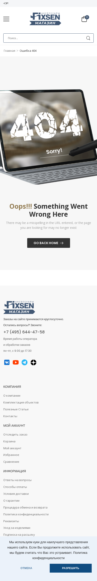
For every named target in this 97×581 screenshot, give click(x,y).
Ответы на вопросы (17, 480)
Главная (9, 51)
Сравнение (11, 462)
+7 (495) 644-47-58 (24, 332)
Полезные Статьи (16, 409)
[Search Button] (88, 38)
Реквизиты (11, 521)
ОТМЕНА (26, 568)
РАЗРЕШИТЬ (70, 568)
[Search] (48, 38)
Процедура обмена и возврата (25, 507)
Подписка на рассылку (19, 535)
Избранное (11, 455)
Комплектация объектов (21, 402)
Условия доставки (16, 494)
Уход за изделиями (16, 528)
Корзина (9, 441)
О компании (11, 396)
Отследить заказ (15, 434)
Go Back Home (46, 243)
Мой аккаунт (12, 448)
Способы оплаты (15, 487)
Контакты (10, 416)
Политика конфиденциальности (26, 514)
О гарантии (11, 501)
